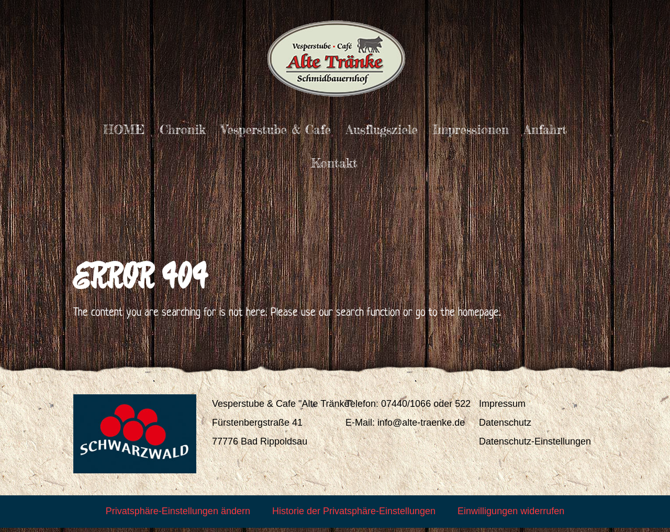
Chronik (183, 129)
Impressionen (471, 129)
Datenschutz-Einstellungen (535, 445)
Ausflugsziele (382, 129)
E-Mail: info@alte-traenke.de (405, 427)
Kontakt (334, 163)
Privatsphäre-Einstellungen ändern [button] (178, 515)
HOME (123, 129)
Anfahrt (545, 129)
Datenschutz (505, 427)
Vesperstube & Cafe (276, 129)
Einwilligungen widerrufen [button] (510, 515)
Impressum (502, 408)
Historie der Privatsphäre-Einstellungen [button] (354, 515)
